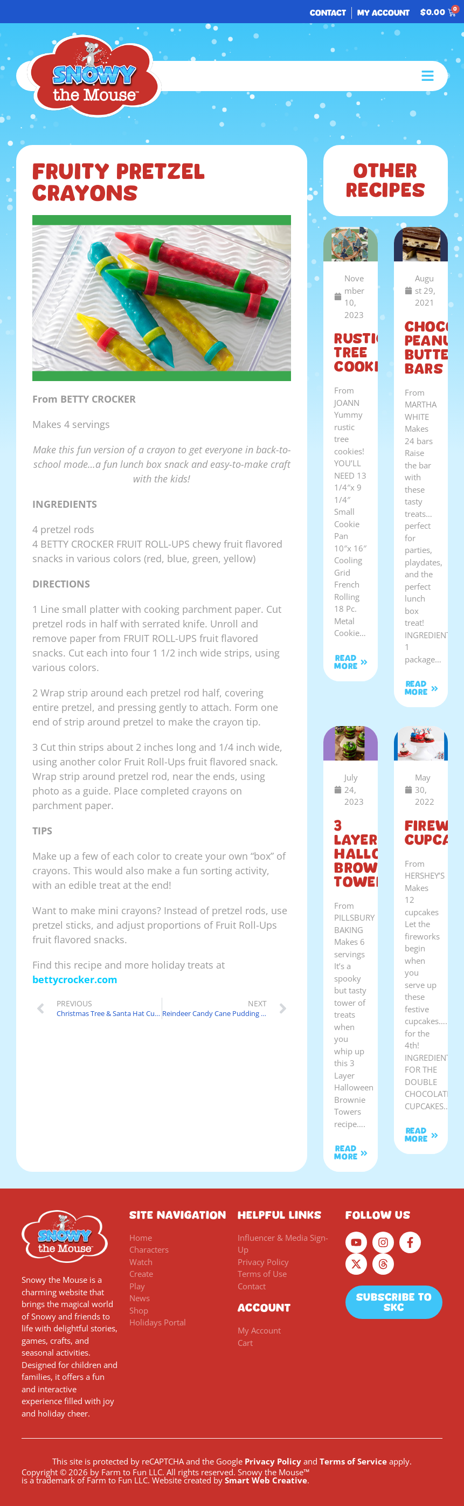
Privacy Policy (273, 1461)
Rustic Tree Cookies (365, 352)
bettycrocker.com (74, 979)
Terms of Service (353, 1461)
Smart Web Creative (266, 1480)
